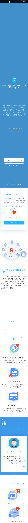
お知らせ (11, 115)
